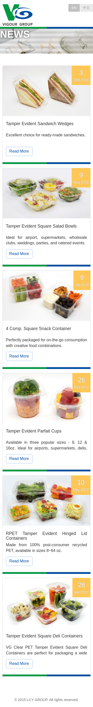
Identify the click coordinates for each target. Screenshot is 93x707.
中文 (86, 8)
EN (74, 8)
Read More (19, 151)
